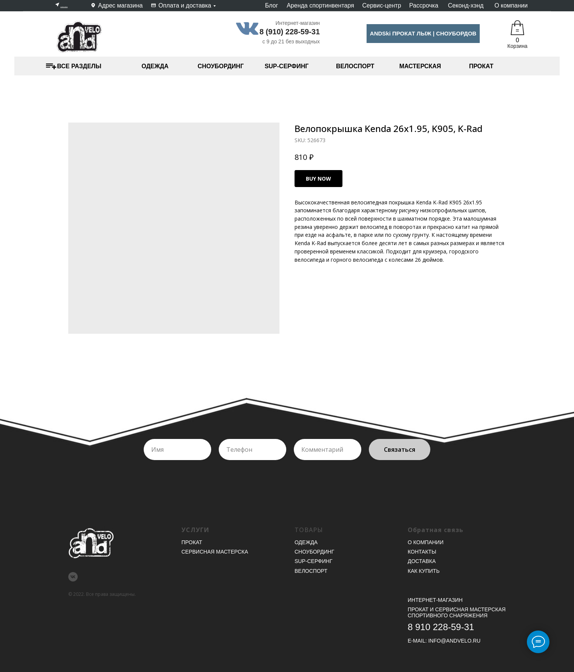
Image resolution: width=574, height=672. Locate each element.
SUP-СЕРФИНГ (287, 66)
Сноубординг (314, 552)
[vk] (73, 576)
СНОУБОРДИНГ (221, 66)
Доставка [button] (422, 561)
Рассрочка (423, 5)
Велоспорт (311, 571)
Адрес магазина (120, 5)
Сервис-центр (381, 5)
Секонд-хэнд (465, 5)
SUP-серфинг (313, 561)
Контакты (422, 552)
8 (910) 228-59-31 (289, 32)
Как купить (424, 571)
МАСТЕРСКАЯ (420, 66)
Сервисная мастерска (214, 552)
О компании (511, 5)
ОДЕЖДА (155, 66)
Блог (271, 5)
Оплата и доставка (184, 5)
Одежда (306, 542)
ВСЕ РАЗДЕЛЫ (79, 66)
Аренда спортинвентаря (320, 5)
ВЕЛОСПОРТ (355, 66)
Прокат (191, 542)
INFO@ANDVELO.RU (454, 641)
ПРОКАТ (481, 66)
